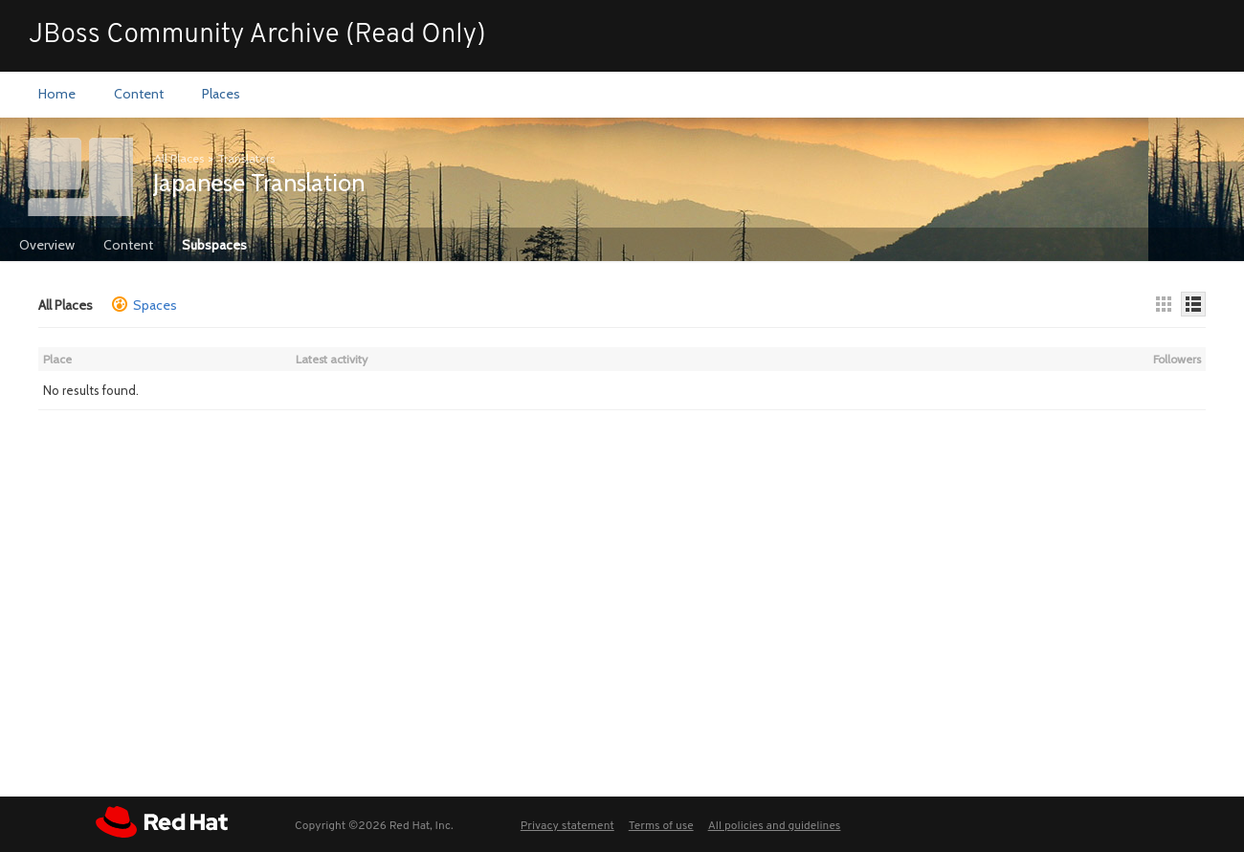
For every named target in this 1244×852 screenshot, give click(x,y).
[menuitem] (57, 94)
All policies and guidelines (774, 826)
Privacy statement (567, 826)
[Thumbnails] (1163, 304)
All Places (179, 158)
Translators (246, 158)
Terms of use (661, 826)
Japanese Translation (259, 182)
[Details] (1193, 304)
